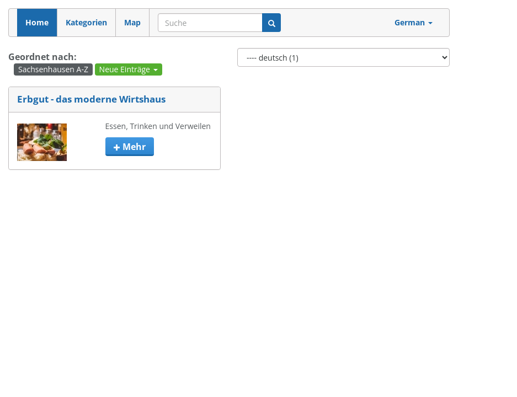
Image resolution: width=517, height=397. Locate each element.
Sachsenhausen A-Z (53, 69)
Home (37, 22)
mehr (130, 147)
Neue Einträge (128, 69)
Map (132, 22)
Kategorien (86, 22)
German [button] (414, 22)
